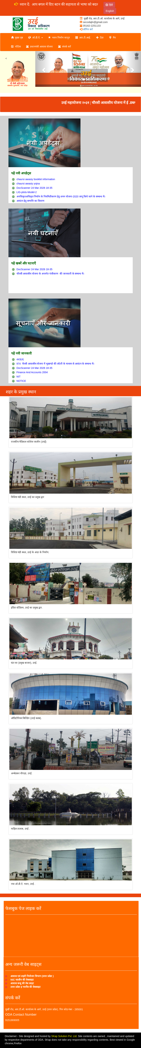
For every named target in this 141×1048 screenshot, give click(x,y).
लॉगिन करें (86, 29)
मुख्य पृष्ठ (17, 37)
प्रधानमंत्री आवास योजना (39, 46)
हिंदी (109, 4)
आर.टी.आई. (83, 37)
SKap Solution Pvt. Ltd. (64, 1036)
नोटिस (16, 46)
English (110, 11)
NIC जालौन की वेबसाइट (22, 979)
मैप (112, 37)
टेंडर (100, 37)
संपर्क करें (64, 46)
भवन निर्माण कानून (59, 37)
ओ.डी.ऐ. (35, 37)
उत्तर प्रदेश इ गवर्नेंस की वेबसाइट (25, 986)
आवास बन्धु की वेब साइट (22, 983)
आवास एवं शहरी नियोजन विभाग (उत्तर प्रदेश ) (32, 976)
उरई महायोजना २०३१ (81, 103)
